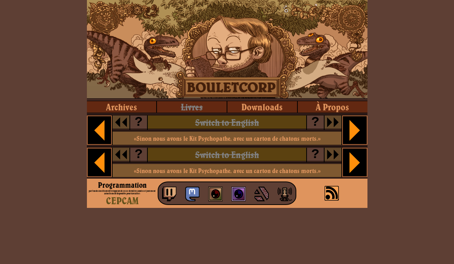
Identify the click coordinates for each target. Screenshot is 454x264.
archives (121, 107)
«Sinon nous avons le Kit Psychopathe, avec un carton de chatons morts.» (227, 138)
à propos (332, 107)
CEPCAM (122, 200)
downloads (262, 107)
